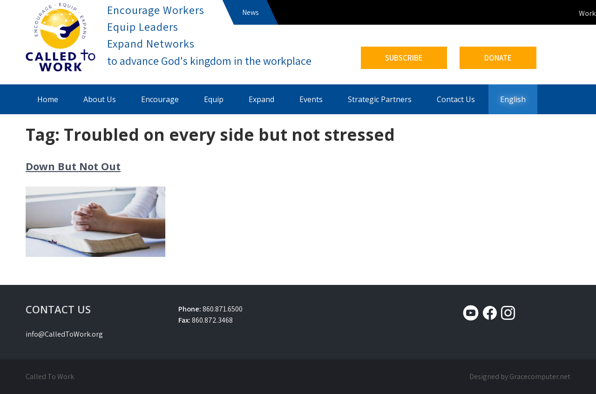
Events (311, 99)
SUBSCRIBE (404, 58)
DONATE (498, 58)
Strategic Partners (380, 99)
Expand (261, 99)
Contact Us (456, 99)
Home (47, 99)
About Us (99, 99)
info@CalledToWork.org (64, 334)
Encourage (160, 99)
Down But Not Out (73, 166)
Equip (214, 99)
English (513, 99)
